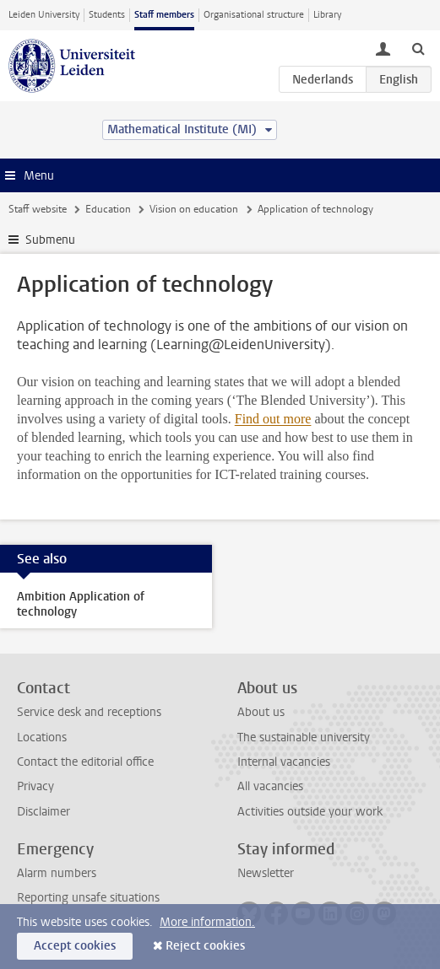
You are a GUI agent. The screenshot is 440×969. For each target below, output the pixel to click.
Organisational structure (254, 14)
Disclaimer (43, 812)
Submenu (50, 240)
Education (108, 209)
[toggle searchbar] (418, 48)
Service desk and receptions (89, 712)
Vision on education (193, 209)
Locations (42, 737)
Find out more (273, 419)
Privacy (35, 786)
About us (261, 712)
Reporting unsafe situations (88, 898)
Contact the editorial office (85, 762)
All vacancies (270, 786)
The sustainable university (303, 737)
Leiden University (43, 14)
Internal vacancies (283, 762)
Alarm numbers (56, 873)
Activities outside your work (310, 812)
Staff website (37, 209)
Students (107, 14)
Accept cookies (75, 946)
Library (327, 14)
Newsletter (265, 873)
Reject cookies (205, 946)
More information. (207, 922)
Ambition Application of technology (80, 604)
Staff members (164, 14)
